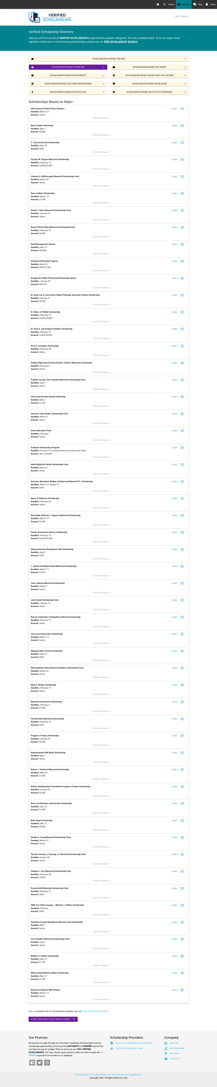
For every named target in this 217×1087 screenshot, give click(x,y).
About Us (174, 1043)
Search (168, 4)
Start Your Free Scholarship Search (53, 1019)
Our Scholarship (177, 1048)
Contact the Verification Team (129, 1048)
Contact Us (175, 1058)
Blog (197, 4)
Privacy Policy (81, 1074)
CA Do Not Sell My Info (100, 1074)
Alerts (210, 4)
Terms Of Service (120, 1074)
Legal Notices (135, 1074)
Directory (183, 4)
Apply (174, 108)
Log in (177, 16)
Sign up (185, 16)
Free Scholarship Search (95, 1011)
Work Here (174, 1053)
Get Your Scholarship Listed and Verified (133, 1043)
